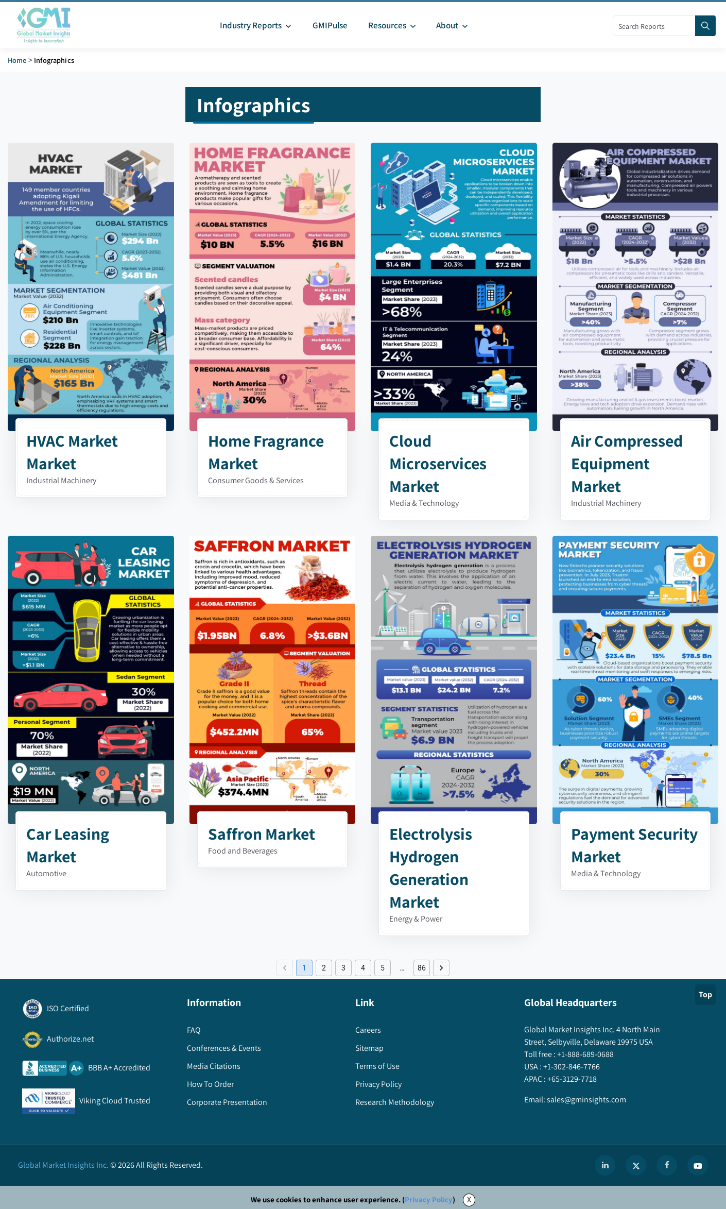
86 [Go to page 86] (421, 968)
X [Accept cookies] (469, 1199)
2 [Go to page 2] (324, 968)
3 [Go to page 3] (343, 968)
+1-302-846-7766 (571, 1066)
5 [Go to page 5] (382, 968)
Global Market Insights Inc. (63, 1165)
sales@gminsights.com (585, 1099)
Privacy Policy (429, 1199)
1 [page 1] (304, 968)
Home (17, 60)
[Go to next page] (441, 968)
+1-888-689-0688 (585, 1054)
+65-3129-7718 (571, 1079)
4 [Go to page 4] (363, 968)
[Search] (705, 25)
